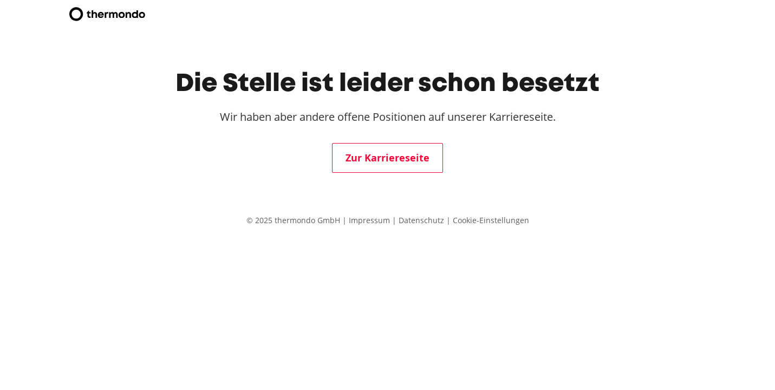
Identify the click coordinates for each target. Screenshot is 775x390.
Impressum (370, 220)
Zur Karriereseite (387, 158)
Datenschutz (422, 220)
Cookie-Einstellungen (491, 220)
